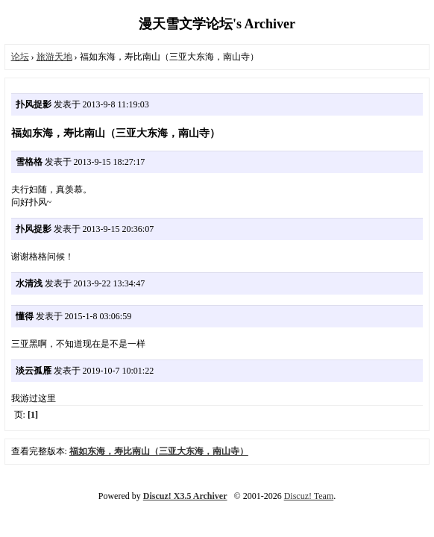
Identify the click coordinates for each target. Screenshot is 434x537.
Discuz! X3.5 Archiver (185, 496)
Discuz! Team (309, 496)
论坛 (20, 56)
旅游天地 (54, 56)
